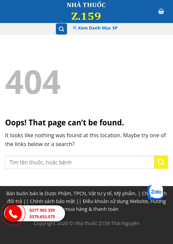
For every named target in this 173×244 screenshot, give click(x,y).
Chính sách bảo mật (52, 201)
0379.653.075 (42, 217)
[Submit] (161, 162)
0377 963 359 (42, 210)
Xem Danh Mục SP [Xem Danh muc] (94, 28)
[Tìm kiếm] (61, 29)
